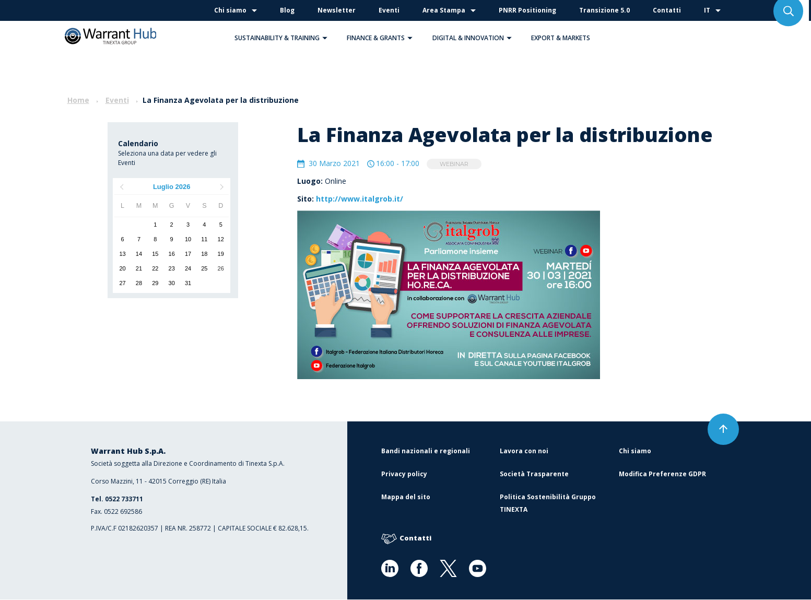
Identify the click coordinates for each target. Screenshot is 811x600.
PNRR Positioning (527, 10)
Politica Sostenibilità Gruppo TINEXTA (548, 503)
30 (172, 283)
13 (123, 254)
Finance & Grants (382, 38)
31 (188, 283)
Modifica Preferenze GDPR (662, 474)
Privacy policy (404, 474)
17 (188, 254)
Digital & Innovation (474, 38)
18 (204, 254)
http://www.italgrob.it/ (359, 199)
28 (139, 283)
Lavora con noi (524, 451)
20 (123, 268)
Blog (287, 10)
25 (204, 268)
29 (155, 283)
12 (221, 239)
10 (188, 239)
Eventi (389, 10)
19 (221, 254)
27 (123, 283)
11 (204, 239)
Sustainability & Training (283, 38)
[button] (325, 38)
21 (139, 268)
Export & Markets (560, 37)
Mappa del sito (405, 497)
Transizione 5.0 (604, 10)
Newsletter (337, 10)
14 (139, 254)
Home (78, 100)
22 (155, 268)
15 (155, 254)
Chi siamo (230, 10)
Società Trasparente (534, 474)
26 (221, 268)
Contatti (667, 10)
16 (172, 254)
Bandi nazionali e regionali (425, 451)
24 (188, 268)
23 (172, 268)
